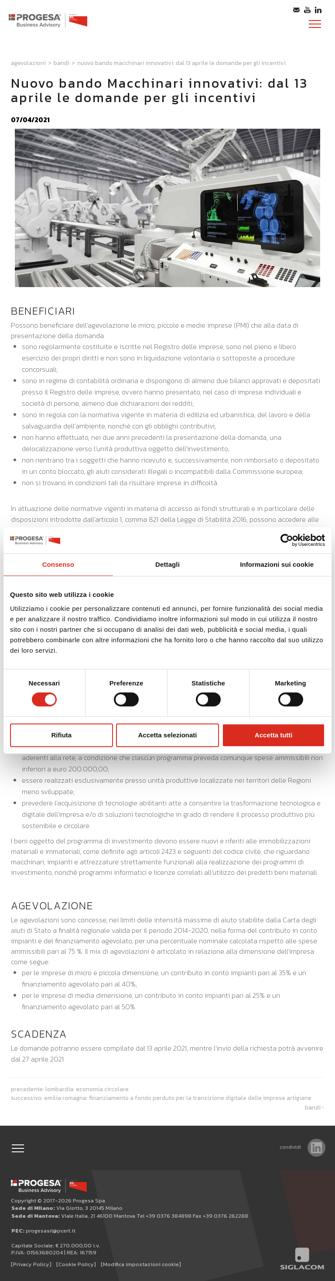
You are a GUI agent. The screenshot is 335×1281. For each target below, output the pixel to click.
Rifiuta (61, 735)
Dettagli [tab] (167, 564)
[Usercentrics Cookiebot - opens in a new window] (287, 540)
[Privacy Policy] (31, 1264)
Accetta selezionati (167, 735)
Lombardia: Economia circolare (87, 1089)
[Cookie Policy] (76, 1264)
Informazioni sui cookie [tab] (277, 564)
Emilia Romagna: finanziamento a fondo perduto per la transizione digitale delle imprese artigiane (177, 1097)
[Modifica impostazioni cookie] (141, 1264)
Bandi (61, 62)
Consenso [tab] (58, 564)
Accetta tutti (274, 735)
